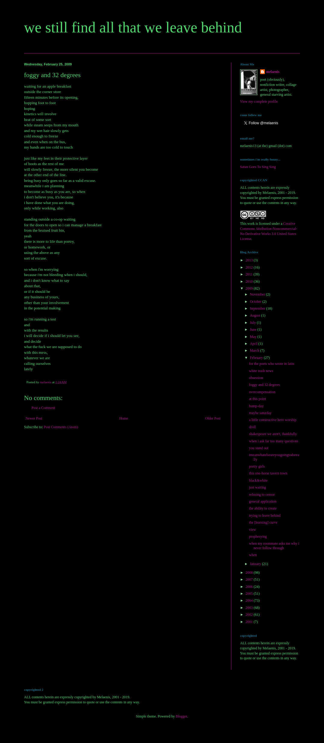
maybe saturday (260, 413)
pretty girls (257, 466)
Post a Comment (43, 408)
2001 (250, 622)
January (256, 564)
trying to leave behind (264, 515)
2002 (250, 614)
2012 (250, 267)
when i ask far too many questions (273, 441)
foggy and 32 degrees (264, 385)
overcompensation (262, 392)
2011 (250, 274)
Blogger (181, 716)
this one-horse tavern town (268, 473)
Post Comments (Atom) (61, 427)
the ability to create (263, 508)
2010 (250, 281)
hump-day (256, 406)
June (253, 329)
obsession (256, 378)
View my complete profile (259, 101)
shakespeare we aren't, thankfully (273, 434)
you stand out (258, 448)
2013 (250, 260)
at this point (257, 399)
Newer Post (34, 418)
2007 (250, 579)
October (256, 301)
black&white (258, 480)
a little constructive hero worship (272, 420)
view (252, 530)
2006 (250, 587)
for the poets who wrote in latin (271, 364)
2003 (250, 608)
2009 (250, 288)
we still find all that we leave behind (133, 27)
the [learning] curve (263, 522)
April (254, 343)
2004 (250, 600)
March (255, 350)
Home (123, 418)
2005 (250, 593)
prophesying (258, 536)
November (258, 294)
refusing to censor (262, 494)
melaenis (273, 72)
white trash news (261, 371)
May (253, 337)
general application (263, 501)
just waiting (257, 487)
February (257, 358)
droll (252, 427)
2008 (250, 572)
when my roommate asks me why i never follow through (274, 545)
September (258, 308)
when (253, 555)
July (253, 322)
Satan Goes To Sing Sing (258, 167)
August (255, 315)
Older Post (212, 418)
